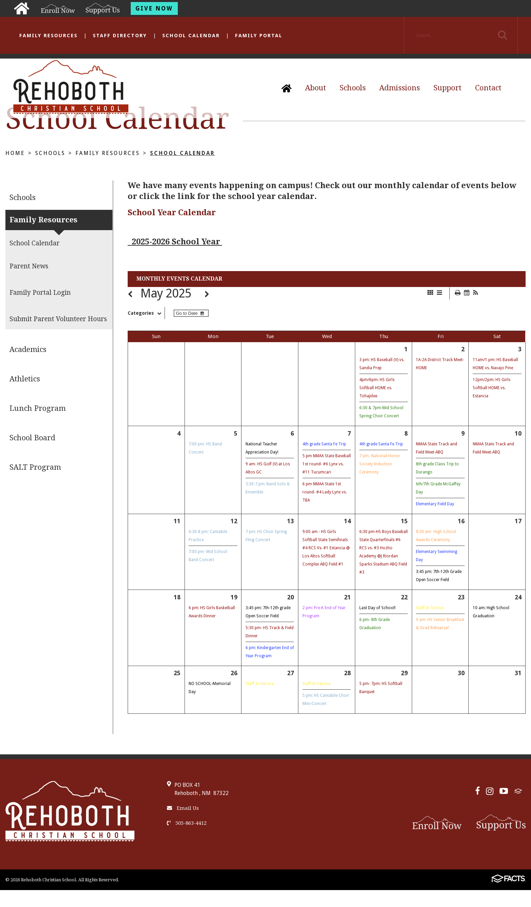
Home (15, 153)
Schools (353, 88)
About (315, 88)
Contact (488, 88)
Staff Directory (120, 35)
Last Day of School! (377, 607)
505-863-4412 (187, 823)
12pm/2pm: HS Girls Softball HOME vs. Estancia (491, 387)
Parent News (28, 266)
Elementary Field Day (435, 504)
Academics (27, 349)
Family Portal (258, 35)
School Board (32, 438)
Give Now (154, 8)
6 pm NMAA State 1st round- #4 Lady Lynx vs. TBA (324, 492)
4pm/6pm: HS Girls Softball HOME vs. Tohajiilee (377, 387)
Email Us (183, 808)
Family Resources (48, 35)
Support (447, 88)
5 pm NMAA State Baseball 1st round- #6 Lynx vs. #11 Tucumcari (326, 464)
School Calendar (191, 35)
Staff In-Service (430, 607)
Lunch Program (37, 408)
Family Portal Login (40, 292)
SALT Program (35, 467)
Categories (146, 313)
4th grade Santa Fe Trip (324, 444)
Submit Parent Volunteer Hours (58, 319)
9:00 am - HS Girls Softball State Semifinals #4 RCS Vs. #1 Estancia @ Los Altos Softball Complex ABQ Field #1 (326, 548)
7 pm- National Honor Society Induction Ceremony (379, 464)
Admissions (399, 88)
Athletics (24, 379)
